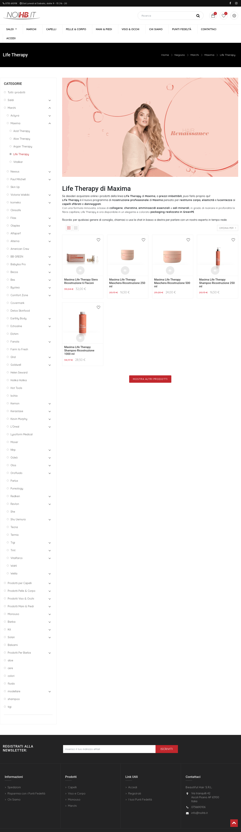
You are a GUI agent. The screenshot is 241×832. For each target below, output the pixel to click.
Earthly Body (19, 309)
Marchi (195, 46)
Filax (13, 209)
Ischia (14, 387)
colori (11, 667)
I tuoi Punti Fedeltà (140, 791)
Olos (13, 456)
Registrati (134, 784)
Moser (14, 433)
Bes (13, 271)
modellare (14, 682)
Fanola (15, 332)
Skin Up (15, 178)
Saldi (11, 91)
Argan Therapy (22, 137)
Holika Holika (19, 371)
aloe (10, 651)
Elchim (14, 325)
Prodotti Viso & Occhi (21, 589)
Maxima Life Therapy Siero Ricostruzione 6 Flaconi (81, 272)
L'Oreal (15, 417)
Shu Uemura (18, 510)
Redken (15, 487)
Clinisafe (16, 201)
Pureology (17, 479)
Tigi (13, 533)
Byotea (15, 278)
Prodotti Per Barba (19, 644)
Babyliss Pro (18, 255)
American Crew (20, 240)
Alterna (15, 232)
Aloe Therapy (21, 130)
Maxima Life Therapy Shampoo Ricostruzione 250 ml (217, 274)
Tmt (13, 541)
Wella (14, 564)
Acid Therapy (21, 122)
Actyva (15, 106)
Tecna (14, 518)
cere (10, 659)
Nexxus (15, 162)
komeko (16, 193)
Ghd (13, 348)
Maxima (209, 46)
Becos (14, 263)
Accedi (132, 778)
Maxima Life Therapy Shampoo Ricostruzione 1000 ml (79, 342)
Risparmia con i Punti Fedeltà (26, 784)
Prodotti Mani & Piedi (21, 597)
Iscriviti (167, 740)
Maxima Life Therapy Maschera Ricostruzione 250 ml (127, 274)
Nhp (13, 441)
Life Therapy (227, 46)
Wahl (14, 557)
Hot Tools (16, 379)
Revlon (15, 495)
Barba (11, 613)
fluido (11, 674)
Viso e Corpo (76, 784)
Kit (9, 620)
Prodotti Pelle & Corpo (21, 582)
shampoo (14, 690)
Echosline (16, 317)
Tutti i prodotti (16, 83)
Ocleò (14, 448)
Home (165, 46)
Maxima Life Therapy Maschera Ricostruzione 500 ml (172, 274)
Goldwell (16, 356)
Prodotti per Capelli (20, 574)
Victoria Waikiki (20, 186)
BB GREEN (17, 247)
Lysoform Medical (22, 425)
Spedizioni (14, 778)
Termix (15, 526)
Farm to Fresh (19, 340)
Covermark (17, 294)
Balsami (13, 636)
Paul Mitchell (18, 170)
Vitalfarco (17, 549)
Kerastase (17, 402)
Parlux (14, 472)
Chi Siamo (14, 791)
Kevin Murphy (19, 410)
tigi (9, 698)
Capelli (72, 778)
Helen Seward (19, 363)
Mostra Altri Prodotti (150, 370)
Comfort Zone (19, 286)
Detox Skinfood (20, 302)
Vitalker (18, 153)
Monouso (13, 605)
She (13, 503)
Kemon (15, 394)
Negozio (180, 46)
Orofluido (16, 464)
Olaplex (15, 217)
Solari (11, 628)
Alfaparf (16, 224)
